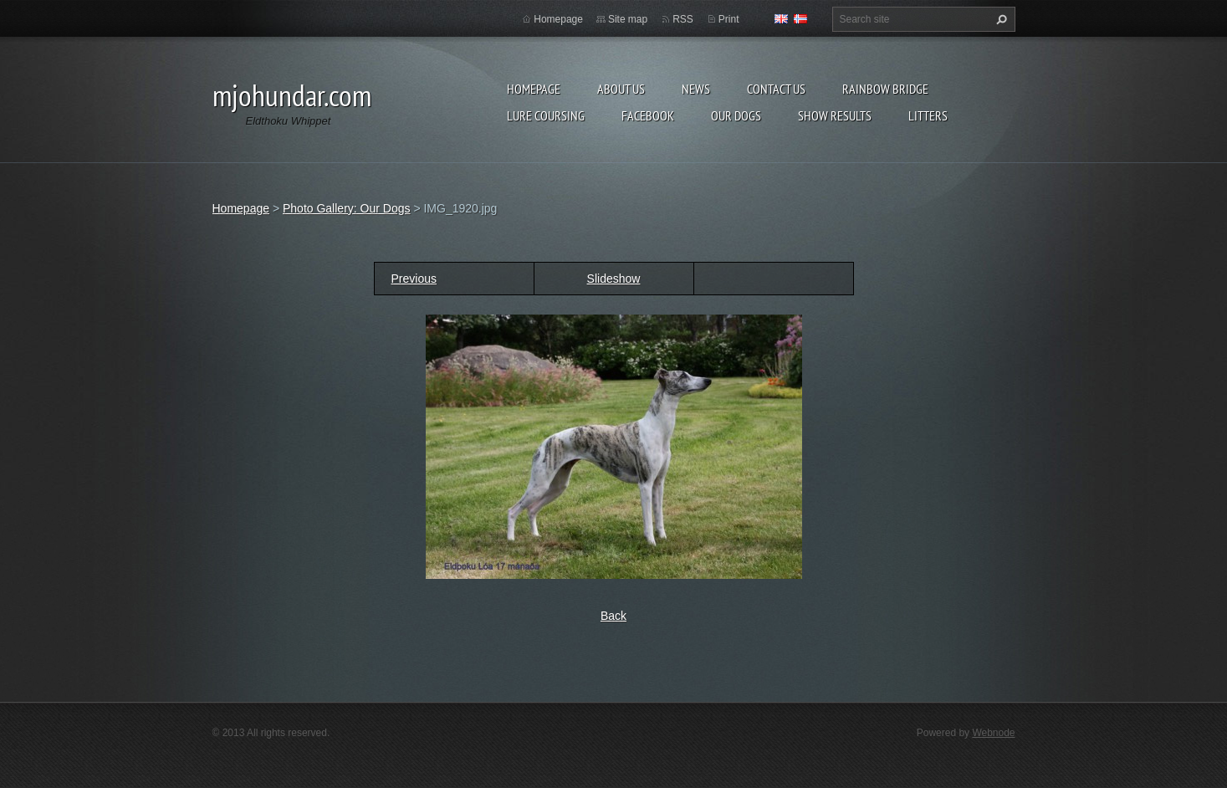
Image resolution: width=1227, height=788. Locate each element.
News (696, 88)
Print (728, 19)
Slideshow (614, 278)
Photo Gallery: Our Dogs (347, 208)
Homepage (533, 88)
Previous (414, 278)
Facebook (647, 115)
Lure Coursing (546, 115)
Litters (928, 115)
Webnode (993, 733)
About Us (621, 88)
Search (999, 19)
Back (613, 615)
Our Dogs (736, 115)
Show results (835, 115)
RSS (682, 19)
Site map (627, 19)
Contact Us (776, 88)
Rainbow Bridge (885, 88)
